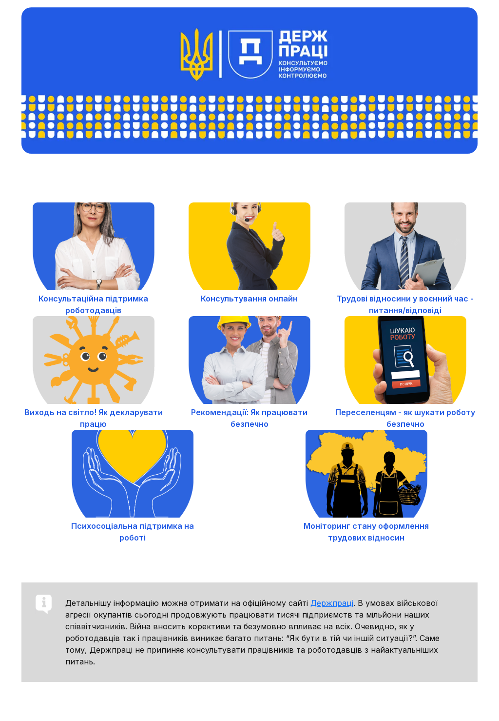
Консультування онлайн (249, 298)
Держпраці (331, 603)
